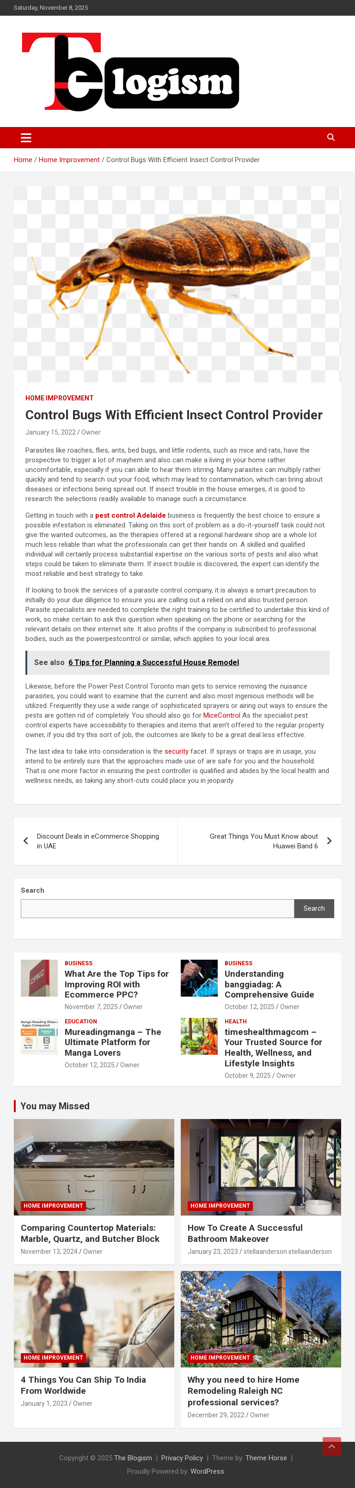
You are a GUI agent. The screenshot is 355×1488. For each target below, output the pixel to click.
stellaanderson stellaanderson (288, 1251)
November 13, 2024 (49, 1251)
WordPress (207, 1471)
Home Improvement (59, 398)
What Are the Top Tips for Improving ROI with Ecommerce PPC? (117, 984)
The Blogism (133, 1458)
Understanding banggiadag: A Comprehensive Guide (269, 984)
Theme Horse (266, 1458)
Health (236, 1021)
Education (81, 1021)
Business (78, 963)
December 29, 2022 (216, 1415)
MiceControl (221, 715)
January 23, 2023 (213, 1251)
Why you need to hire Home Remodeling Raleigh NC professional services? (244, 1391)
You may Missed (55, 1106)
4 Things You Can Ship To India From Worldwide (83, 1385)
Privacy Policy (182, 1458)
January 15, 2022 (50, 432)
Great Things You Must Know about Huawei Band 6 (264, 841)
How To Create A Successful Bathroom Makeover (245, 1233)
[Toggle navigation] (26, 137)
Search (314, 908)
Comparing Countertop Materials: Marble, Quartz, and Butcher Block (90, 1233)
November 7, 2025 (91, 1006)
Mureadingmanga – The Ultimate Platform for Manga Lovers (113, 1043)
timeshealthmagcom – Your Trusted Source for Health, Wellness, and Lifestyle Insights (273, 1048)
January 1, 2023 (44, 1403)
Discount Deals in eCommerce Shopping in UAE (98, 841)
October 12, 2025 (250, 1006)
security (177, 751)
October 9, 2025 (248, 1075)
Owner (91, 432)
